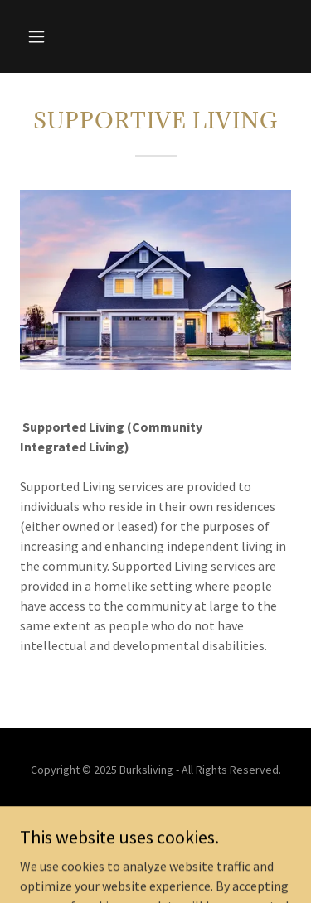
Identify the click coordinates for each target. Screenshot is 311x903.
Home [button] (155, 816)
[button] (51, 36)
